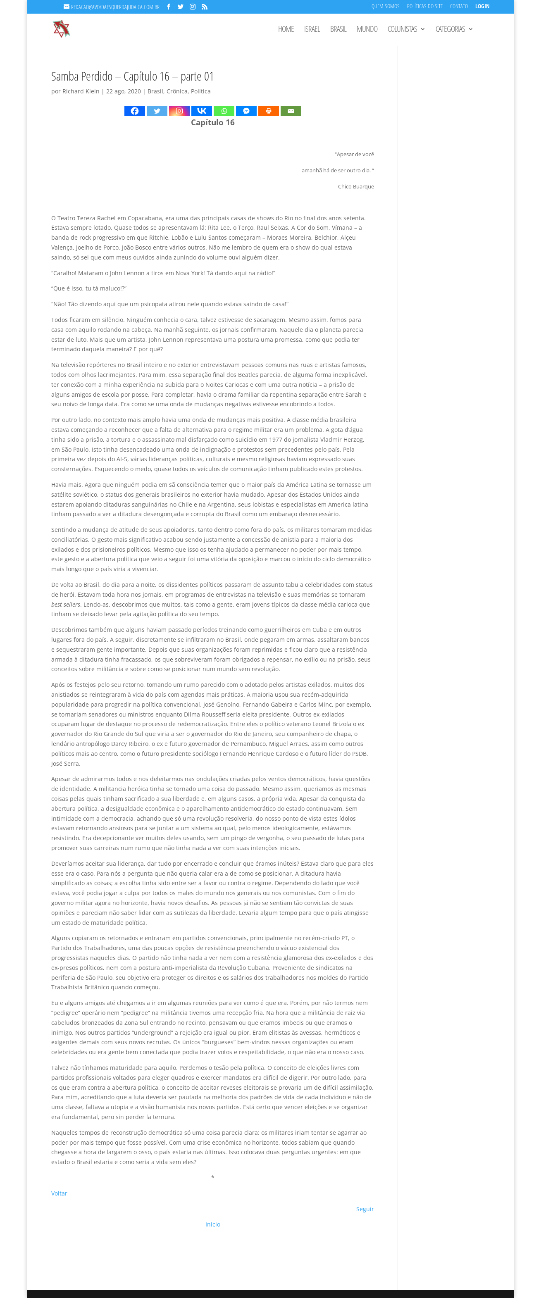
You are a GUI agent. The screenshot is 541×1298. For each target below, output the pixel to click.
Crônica (177, 91)
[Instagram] (179, 111)
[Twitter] (157, 111)
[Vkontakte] (201, 111)
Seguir (365, 1209)
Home (286, 30)
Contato (459, 7)
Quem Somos (386, 7)
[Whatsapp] (224, 111)
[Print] (268, 111)
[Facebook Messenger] (246, 111)
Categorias (450, 30)
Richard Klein (81, 91)
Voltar (59, 1193)
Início (212, 1224)
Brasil (338, 30)
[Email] (291, 111)
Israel (312, 30)
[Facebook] (134, 111)
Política (201, 91)
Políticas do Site (425, 7)
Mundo (367, 30)
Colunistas (402, 30)
